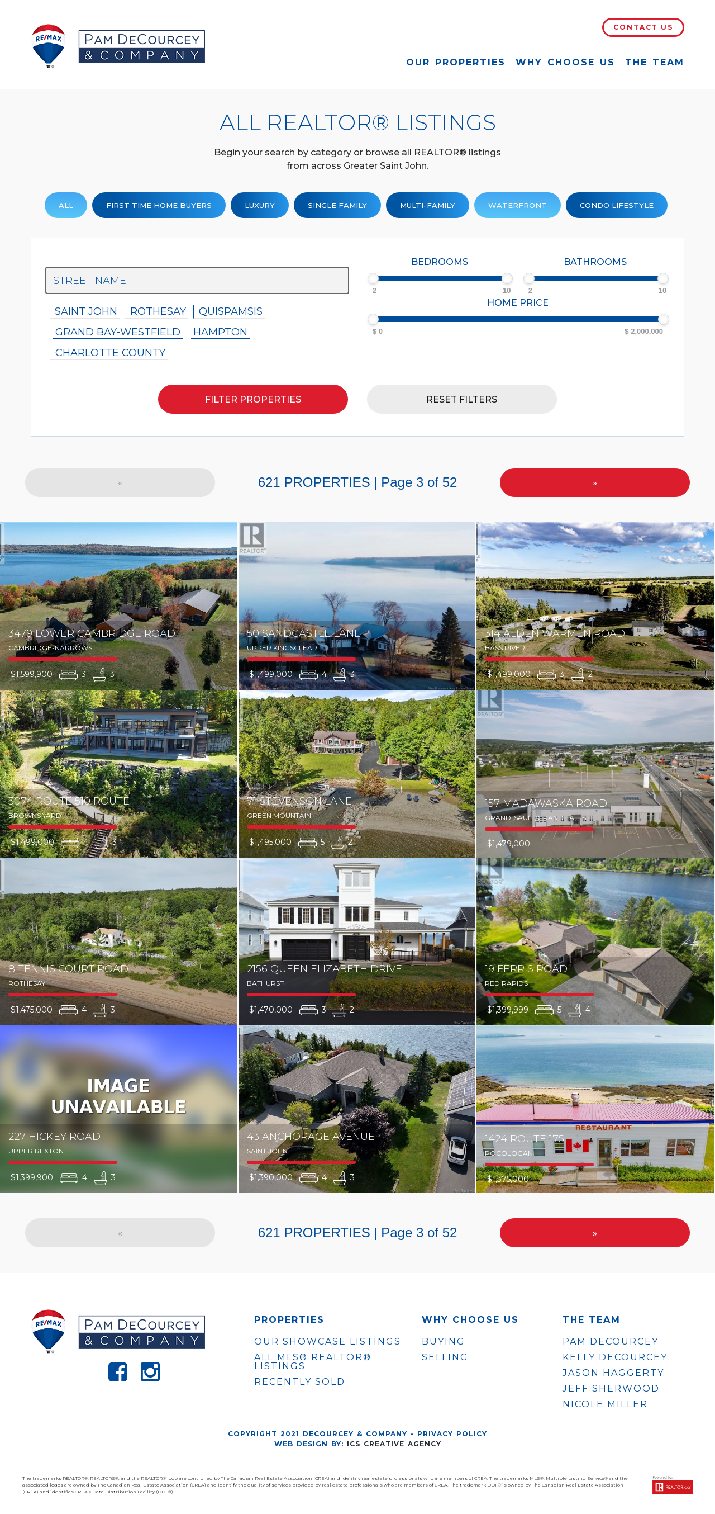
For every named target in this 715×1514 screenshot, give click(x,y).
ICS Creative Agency (394, 1444)
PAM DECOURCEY (611, 1341)
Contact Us (643, 27)
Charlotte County (110, 353)
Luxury (260, 205)
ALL (66, 205)
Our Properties (456, 62)
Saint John (86, 311)
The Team (654, 62)
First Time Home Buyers (159, 205)
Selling (445, 1357)
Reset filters (461, 399)
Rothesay (158, 311)
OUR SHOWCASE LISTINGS (327, 1341)
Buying (443, 1341)
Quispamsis (231, 311)
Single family (337, 205)
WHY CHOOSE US (470, 1320)
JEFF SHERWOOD (611, 1388)
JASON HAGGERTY (613, 1373)
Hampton (220, 332)
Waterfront (517, 205)
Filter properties (253, 399)
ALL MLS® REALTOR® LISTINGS (312, 1361)
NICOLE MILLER (605, 1404)
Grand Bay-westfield (117, 332)
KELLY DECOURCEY (615, 1357)
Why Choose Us (565, 62)
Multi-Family (427, 205)
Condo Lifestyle (617, 205)
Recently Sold (299, 1381)
